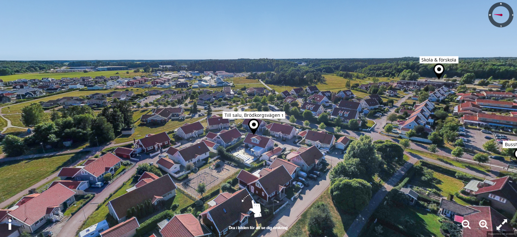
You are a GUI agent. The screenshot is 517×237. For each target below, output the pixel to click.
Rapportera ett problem (501, 233)
